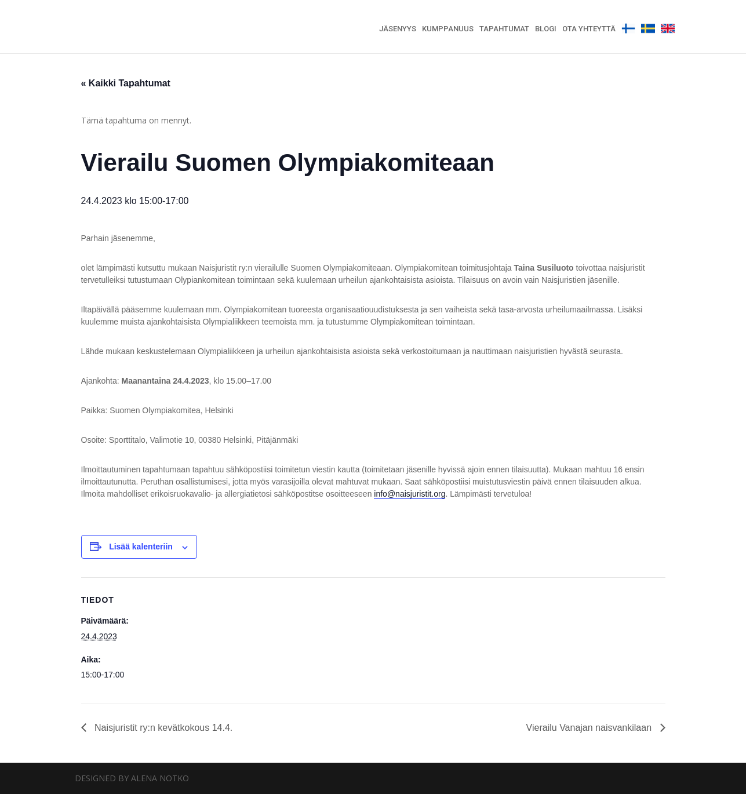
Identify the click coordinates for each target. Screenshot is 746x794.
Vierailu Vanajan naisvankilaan (590, 728)
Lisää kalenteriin (141, 546)
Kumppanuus (448, 29)
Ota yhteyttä (589, 29)
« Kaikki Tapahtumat (125, 83)
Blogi (545, 29)
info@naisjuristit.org (409, 493)
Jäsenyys (397, 29)
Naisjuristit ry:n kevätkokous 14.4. (162, 728)
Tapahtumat (504, 29)
